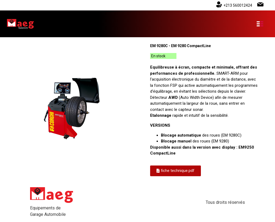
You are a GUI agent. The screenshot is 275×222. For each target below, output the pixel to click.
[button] (175, 170)
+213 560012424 (237, 5)
